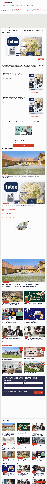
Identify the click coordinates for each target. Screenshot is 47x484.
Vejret (32, 5)
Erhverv (12, 5)
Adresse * (6, 385)
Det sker (17, 5)
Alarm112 (3, 5)
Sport (28, 5)
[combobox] (4, 387)
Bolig (8, 5)
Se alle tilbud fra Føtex (35, 92)
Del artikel (41, 59)
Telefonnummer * (7, 380)
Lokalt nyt (23, 5)
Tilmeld (23, 145)
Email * (25, 380)
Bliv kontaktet (38, 392)
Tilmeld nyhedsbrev (40, 482)
